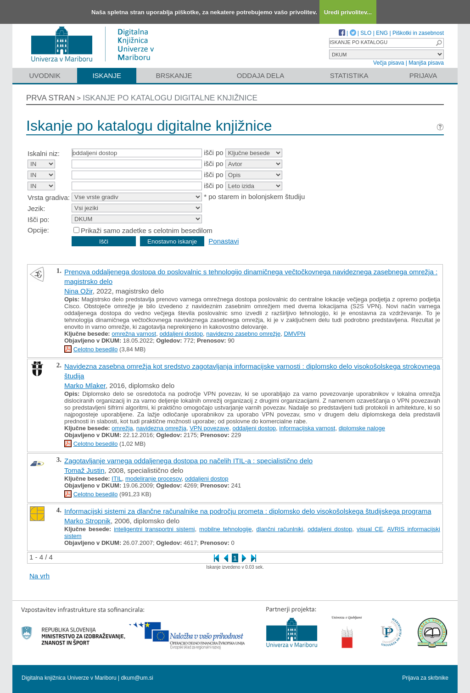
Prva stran (50, 98)
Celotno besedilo (95, 349)
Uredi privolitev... (348, 12)
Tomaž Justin (84, 470)
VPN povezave (209, 428)
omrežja (122, 428)
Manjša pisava (426, 63)
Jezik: (36, 208)
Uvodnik (44, 75)
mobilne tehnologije (225, 529)
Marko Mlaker (85, 385)
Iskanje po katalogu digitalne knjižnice (170, 98)
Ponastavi (223, 241)
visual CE (370, 529)
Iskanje (106, 75)
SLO (365, 33)
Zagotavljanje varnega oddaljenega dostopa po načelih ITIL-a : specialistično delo (188, 461)
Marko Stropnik (87, 521)
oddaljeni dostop (181, 333)
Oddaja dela (260, 75)
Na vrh (39, 576)
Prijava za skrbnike (425, 678)
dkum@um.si (137, 678)
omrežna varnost (134, 333)
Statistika (349, 75)
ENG (382, 33)
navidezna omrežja (161, 428)
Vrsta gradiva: (49, 197)
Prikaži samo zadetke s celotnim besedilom (147, 230)
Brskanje (174, 75)
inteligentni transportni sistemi (154, 529)
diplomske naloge (362, 428)
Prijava (423, 75)
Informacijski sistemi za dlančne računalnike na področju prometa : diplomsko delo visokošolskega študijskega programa (247, 511)
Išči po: (39, 219)
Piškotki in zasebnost (418, 33)
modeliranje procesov (153, 478)
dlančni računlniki (279, 529)
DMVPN (294, 333)
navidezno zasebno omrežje (243, 333)
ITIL (117, 478)
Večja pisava (388, 63)
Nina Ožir (78, 291)
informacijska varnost (307, 428)
